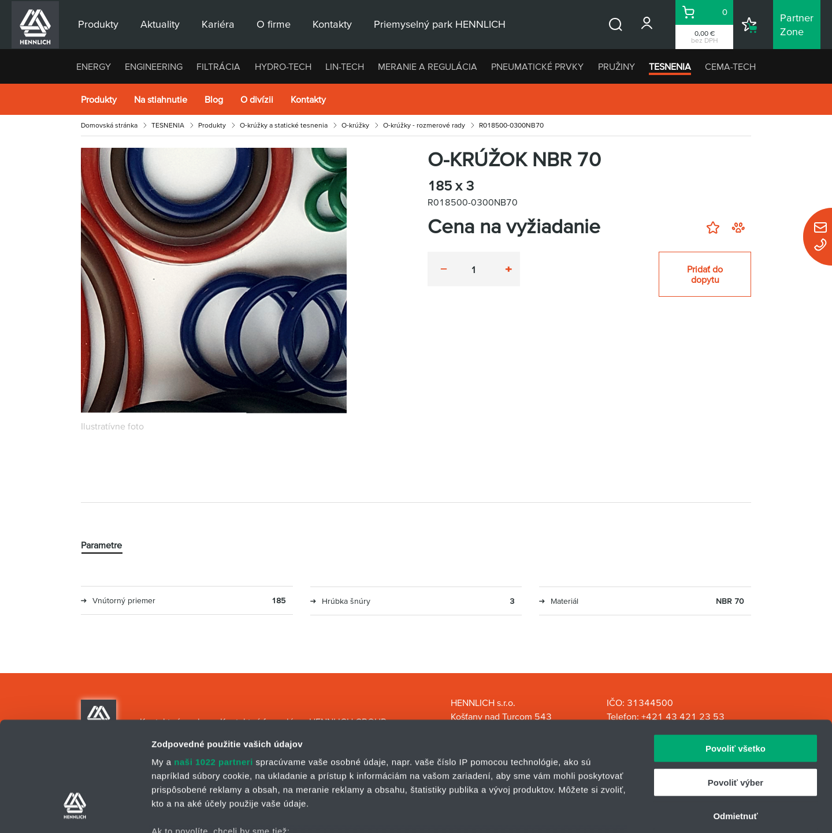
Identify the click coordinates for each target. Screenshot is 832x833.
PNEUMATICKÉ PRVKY (537, 66)
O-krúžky (355, 125)
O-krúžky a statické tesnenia (284, 125)
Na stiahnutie (160, 99)
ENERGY (93, 66)
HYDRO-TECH (283, 66)
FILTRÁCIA (218, 66)
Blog (214, 99)
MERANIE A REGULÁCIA (427, 66)
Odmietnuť (735, 722)
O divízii (256, 99)
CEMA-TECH (730, 66)
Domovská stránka (109, 125)
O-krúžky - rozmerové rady (424, 125)
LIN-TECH (344, 66)
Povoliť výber (735, 688)
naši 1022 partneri (213, 668)
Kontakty (308, 99)
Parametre (101, 545)
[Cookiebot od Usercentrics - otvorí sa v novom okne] (74, 810)
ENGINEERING (154, 66)
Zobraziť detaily (604, 810)
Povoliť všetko (735, 655)
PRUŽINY (616, 66)
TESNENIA (670, 66)
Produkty (99, 99)
